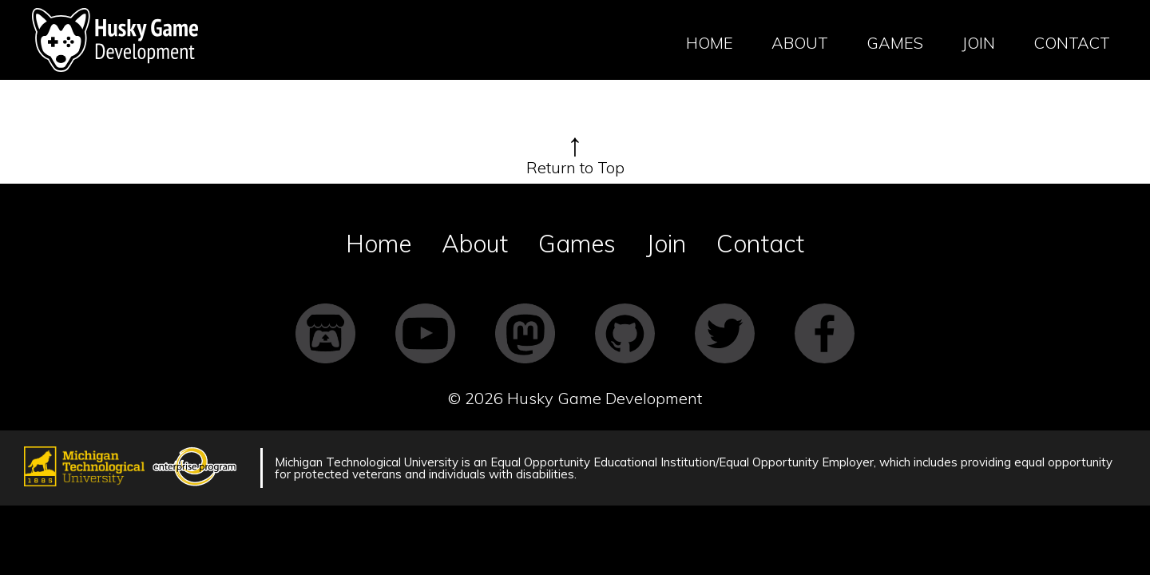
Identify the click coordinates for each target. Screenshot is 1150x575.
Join (978, 43)
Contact (1071, 43)
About (799, 43)
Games (894, 43)
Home (709, 43)
